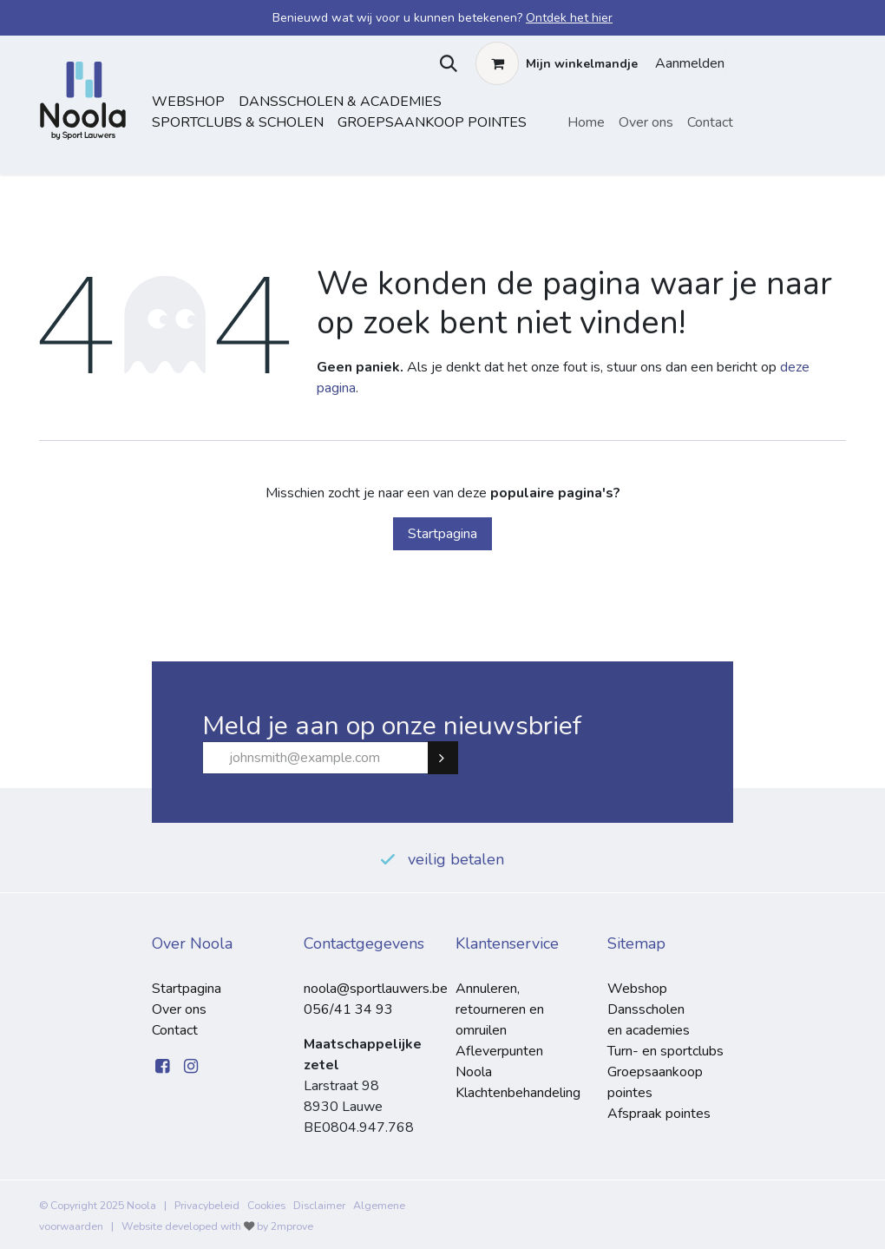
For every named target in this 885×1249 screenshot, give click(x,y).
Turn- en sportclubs (665, 1051)
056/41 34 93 (348, 1009)
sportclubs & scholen (238, 122)
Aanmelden (689, 63)
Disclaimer (319, 1206)
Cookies (266, 1206)
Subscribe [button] (450, 757)
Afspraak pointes (659, 1113)
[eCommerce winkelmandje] (557, 63)
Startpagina (442, 533)
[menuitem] (586, 122)
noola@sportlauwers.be (376, 988)
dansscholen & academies (340, 101)
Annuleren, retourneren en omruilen (500, 1009)
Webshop (188, 101)
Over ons (179, 1009)
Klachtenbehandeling (518, 1092)
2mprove (292, 1226)
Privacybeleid (206, 1206)
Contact (175, 1030)
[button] (444, 63)
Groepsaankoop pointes (432, 122)
